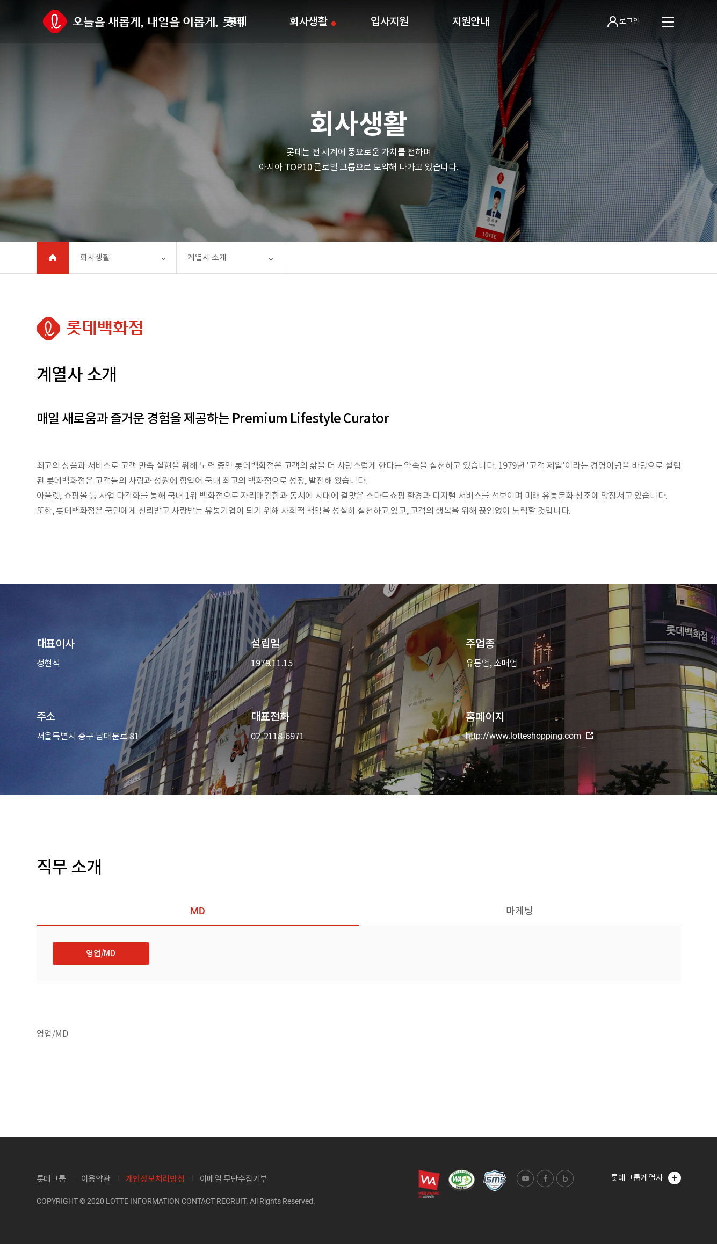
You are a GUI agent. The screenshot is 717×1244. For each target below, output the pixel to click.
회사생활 (308, 21)
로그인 (623, 21)
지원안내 (471, 21)
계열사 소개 (207, 257)
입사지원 (390, 21)
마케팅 (519, 910)
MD (197, 910)
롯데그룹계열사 (646, 1178)
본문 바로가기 (0, 0)
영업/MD (100, 953)
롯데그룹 (51, 1178)
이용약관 (96, 1178)
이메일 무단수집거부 (234, 1178)
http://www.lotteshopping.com (529, 736)
